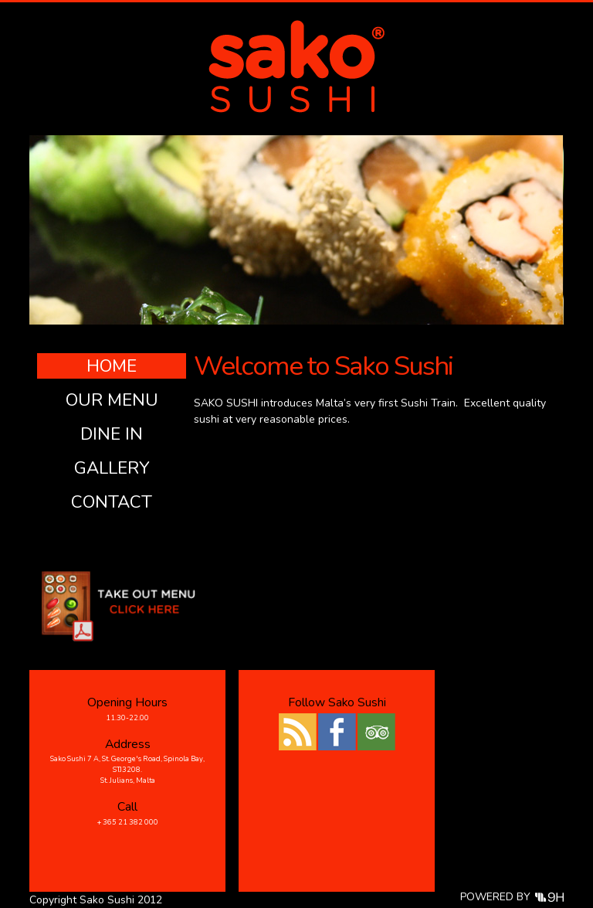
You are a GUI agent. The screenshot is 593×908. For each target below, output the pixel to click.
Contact (111, 502)
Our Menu (112, 400)
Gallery (112, 468)
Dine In (111, 434)
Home (111, 366)
